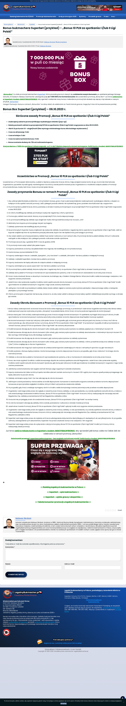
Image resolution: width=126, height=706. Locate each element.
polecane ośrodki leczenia (45, 622)
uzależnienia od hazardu (18, 622)
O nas (73, 649)
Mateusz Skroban (45, 46)
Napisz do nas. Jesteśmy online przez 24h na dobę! (63, 643)
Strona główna (50, 649)
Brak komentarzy (61, 42)
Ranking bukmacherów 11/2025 (22, 16)
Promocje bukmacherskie (46, 16)
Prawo (107, 16)
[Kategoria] (21, 24)
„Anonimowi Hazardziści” (111, 608)
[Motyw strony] (123, 698)
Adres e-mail (69, 564)
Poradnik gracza (95, 16)
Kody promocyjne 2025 (68, 16)
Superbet (41, 94)
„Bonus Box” (8, 94)
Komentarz (10, 547)
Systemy (83, 16)
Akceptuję (63, 703)
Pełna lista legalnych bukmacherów (94, 601)
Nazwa (7, 564)
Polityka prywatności (63, 649)
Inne (113, 16)
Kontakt (78, 649)
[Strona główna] (8, 24)
